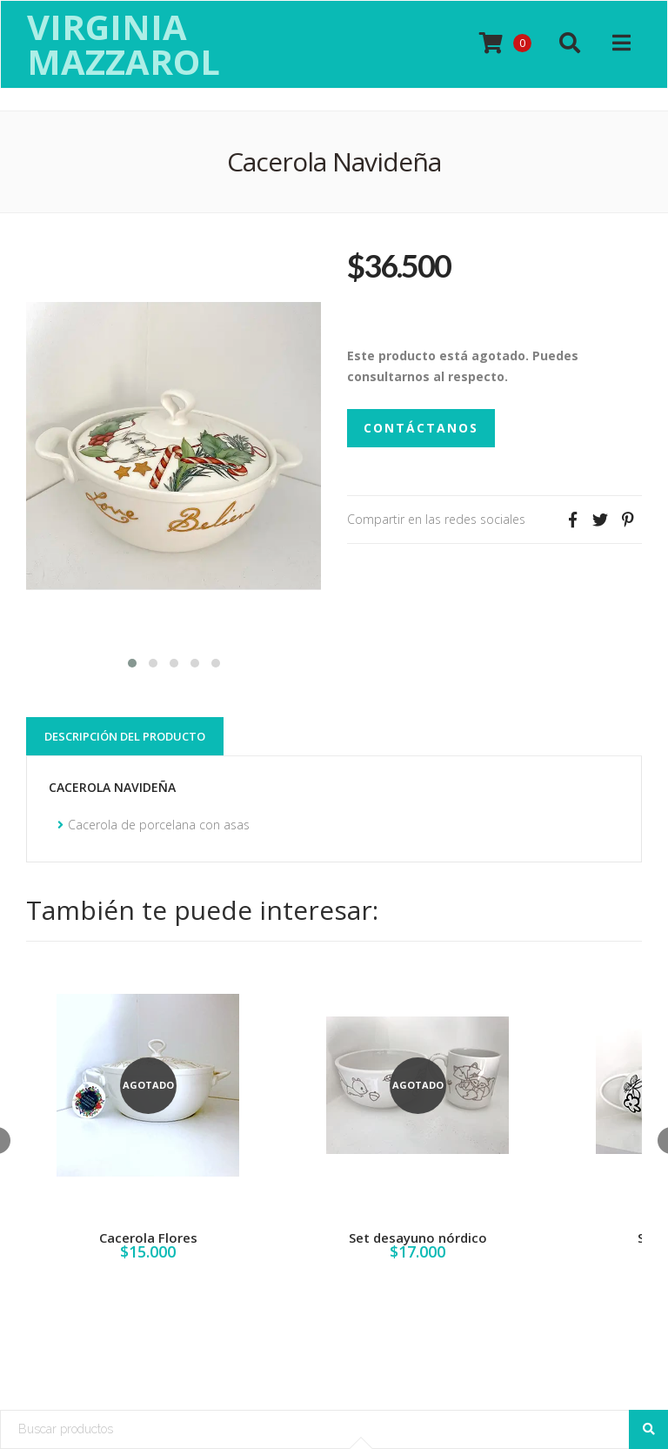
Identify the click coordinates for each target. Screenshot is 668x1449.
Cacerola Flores (148, 1237)
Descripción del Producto (124, 736)
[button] (132, 660)
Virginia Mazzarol (123, 44)
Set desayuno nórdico (418, 1237)
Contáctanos (421, 427)
